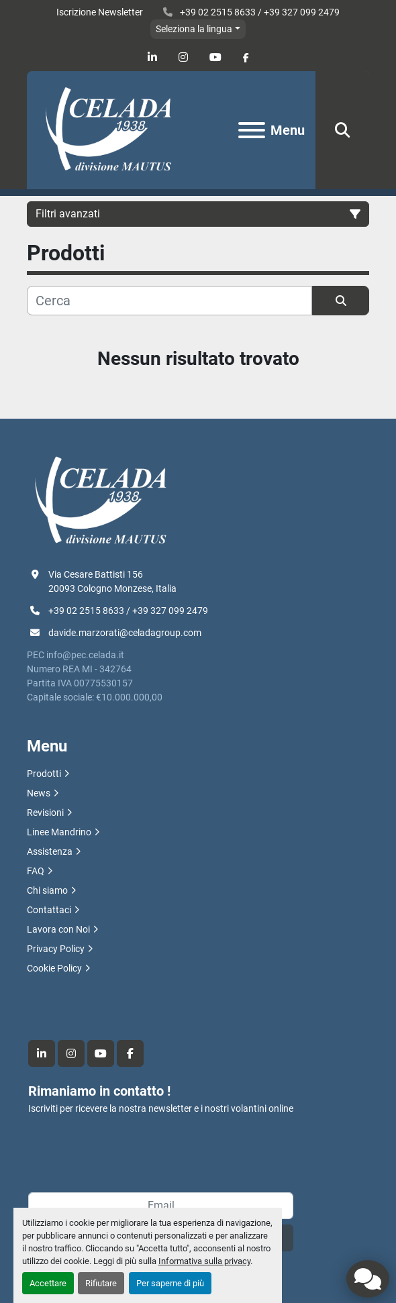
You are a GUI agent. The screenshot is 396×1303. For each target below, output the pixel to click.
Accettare (48, 1283)
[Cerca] (169, 300)
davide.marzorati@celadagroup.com (124, 632)
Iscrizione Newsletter (99, 12)
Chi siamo (47, 890)
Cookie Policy (54, 968)
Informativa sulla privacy (204, 1261)
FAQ (35, 871)
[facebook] (246, 57)
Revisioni (45, 812)
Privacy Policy (56, 948)
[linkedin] (152, 57)
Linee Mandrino (59, 832)
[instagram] (183, 57)
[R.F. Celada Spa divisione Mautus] (101, 500)
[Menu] (251, 130)
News (38, 793)
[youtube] (215, 57)
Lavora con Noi (58, 929)
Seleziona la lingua (194, 28)
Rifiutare (101, 1283)
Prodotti (44, 773)
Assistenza (49, 851)
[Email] (160, 1205)
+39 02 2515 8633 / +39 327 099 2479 (259, 12)
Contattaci (49, 909)
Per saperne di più (170, 1283)
